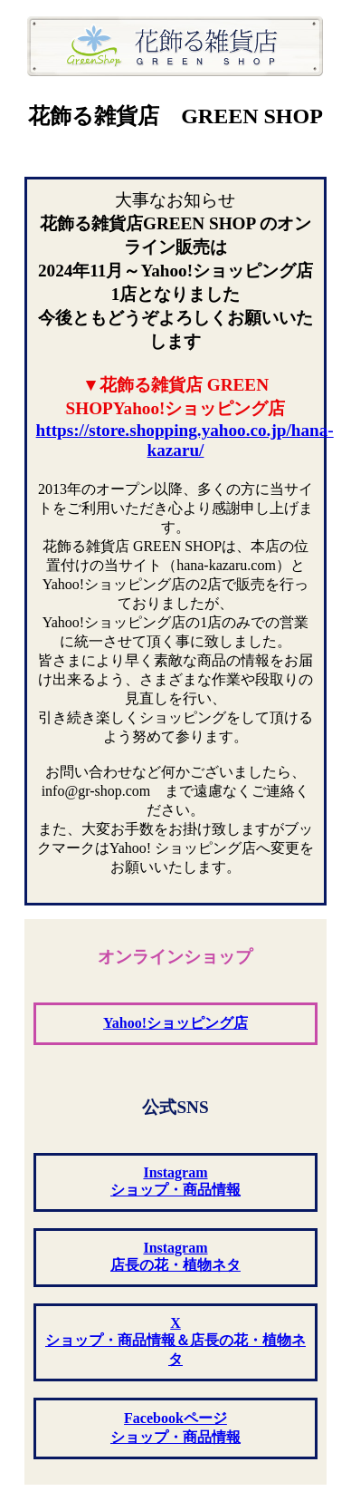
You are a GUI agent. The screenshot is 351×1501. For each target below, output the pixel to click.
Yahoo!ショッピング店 (175, 1023)
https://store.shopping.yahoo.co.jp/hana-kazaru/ (185, 440)
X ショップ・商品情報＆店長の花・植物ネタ (175, 1341)
